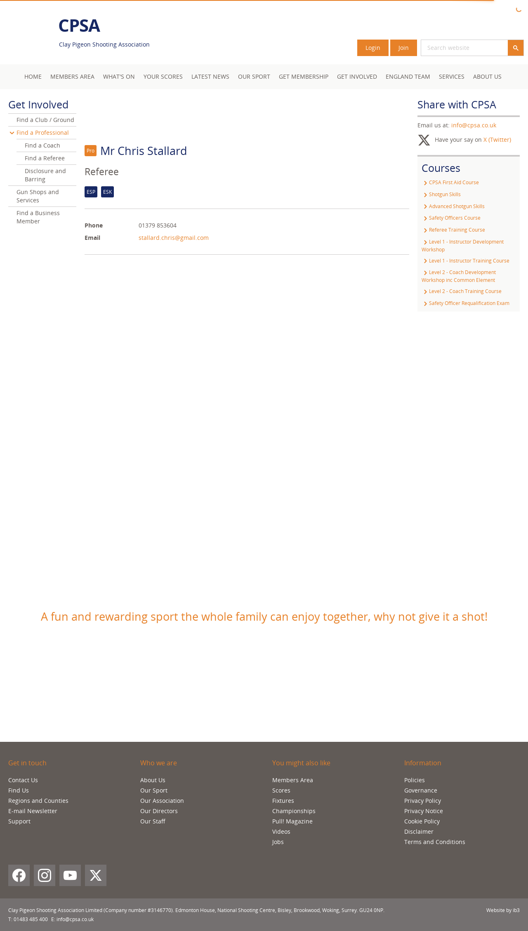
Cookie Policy (422, 821)
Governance (420, 790)
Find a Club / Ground (45, 120)
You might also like (301, 762)
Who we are (158, 762)
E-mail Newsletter (32, 811)
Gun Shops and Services (37, 196)
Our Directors (159, 811)
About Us (487, 76)
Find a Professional (42, 132)
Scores (281, 790)
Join (403, 48)
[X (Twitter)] (95, 875)
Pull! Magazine (292, 821)
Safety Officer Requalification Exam (465, 303)
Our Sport (254, 76)
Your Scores (163, 76)
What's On (119, 76)
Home (33, 76)
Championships (294, 811)
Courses (441, 168)
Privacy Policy (422, 800)
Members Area (292, 780)
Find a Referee (45, 158)
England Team (408, 76)
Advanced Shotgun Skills (453, 206)
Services (451, 76)
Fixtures (283, 800)
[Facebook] (19, 875)
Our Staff (152, 821)
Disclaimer (419, 831)
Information (422, 762)
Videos (281, 831)
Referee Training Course (453, 229)
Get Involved (357, 76)
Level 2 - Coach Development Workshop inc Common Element (459, 276)
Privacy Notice (423, 811)
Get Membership (303, 76)
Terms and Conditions (434, 842)
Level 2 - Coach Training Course (462, 291)
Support (19, 821)
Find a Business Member (38, 217)
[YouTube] (70, 875)
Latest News (210, 76)
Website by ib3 (503, 910)
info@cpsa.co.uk (473, 125)
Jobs (278, 842)
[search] (454, 48)
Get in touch (27, 762)
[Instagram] (44, 875)
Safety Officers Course (451, 217)
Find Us (18, 790)
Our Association (162, 800)
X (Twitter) (497, 139)
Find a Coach (42, 145)
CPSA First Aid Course (450, 182)
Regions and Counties (38, 800)
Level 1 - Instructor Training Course (465, 260)
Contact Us (23, 780)
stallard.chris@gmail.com (174, 238)
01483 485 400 (31, 919)
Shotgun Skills (441, 194)
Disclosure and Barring (45, 175)
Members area (72, 76)
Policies (414, 780)
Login (372, 48)
